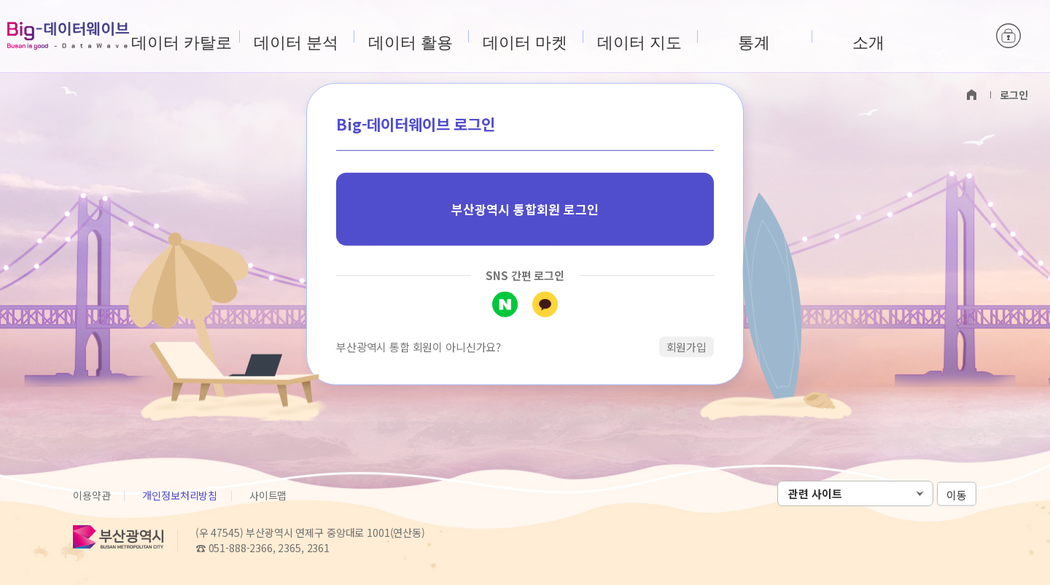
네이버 (505, 304)
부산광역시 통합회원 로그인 (525, 209)
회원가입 (686, 346)
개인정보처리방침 (179, 495)
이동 (956, 494)
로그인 (1008, 36)
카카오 (545, 304)
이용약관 (91, 495)
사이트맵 (268, 495)
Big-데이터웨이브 (68, 36)
